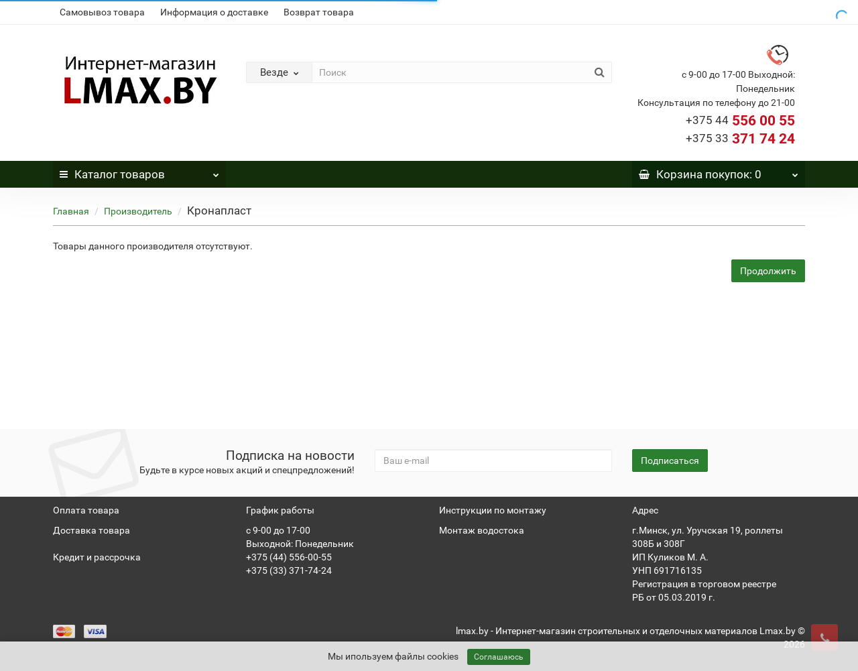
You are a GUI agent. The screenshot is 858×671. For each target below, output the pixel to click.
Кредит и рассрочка (97, 557)
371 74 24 (740, 139)
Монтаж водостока (481, 530)
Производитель (138, 211)
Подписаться (670, 460)
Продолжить (768, 270)
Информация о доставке (214, 12)
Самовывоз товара (102, 12)
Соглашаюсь (499, 657)
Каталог (139, 171)
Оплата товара (86, 510)
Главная (71, 211)
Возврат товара (319, 12)
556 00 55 (740, 121)
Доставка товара (91, 530)
